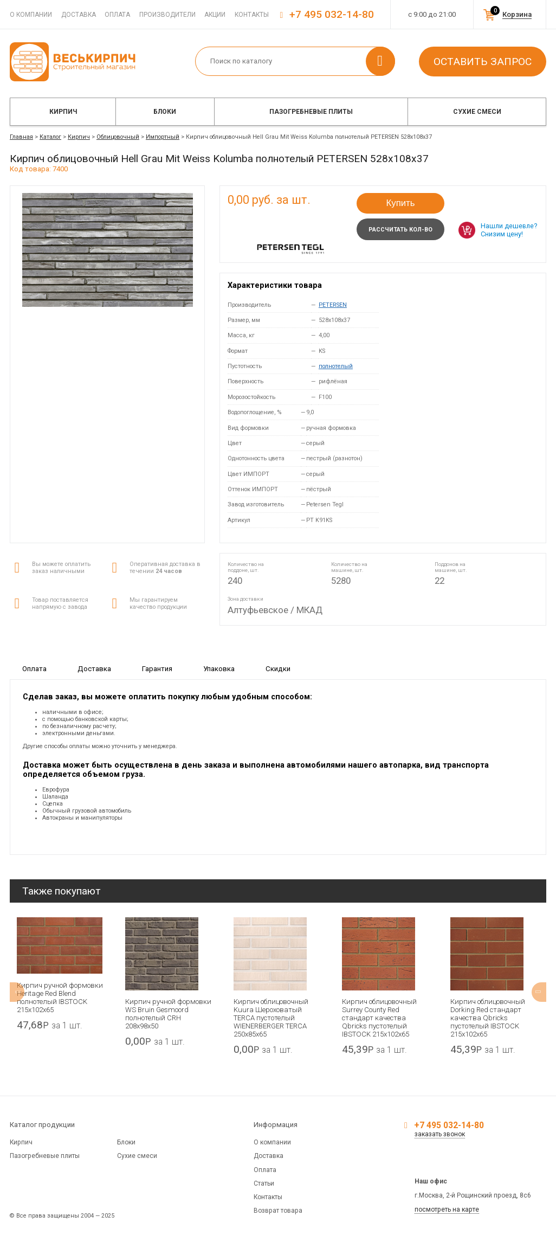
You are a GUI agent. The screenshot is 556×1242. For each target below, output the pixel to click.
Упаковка (219, 669)
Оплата (117, 14)
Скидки (278, 669)
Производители (167, 14)
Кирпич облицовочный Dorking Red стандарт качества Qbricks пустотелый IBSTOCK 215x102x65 (487, 1018)
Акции (214, 14)
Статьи (264, 1183)
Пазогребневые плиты (311, 111)
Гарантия (157, 669)
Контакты (252, 14)
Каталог (50, 136)
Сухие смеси (477, 111)
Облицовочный (117, 136)
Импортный (162, 136)
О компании (31, 14)
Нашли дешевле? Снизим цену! (509, 230)
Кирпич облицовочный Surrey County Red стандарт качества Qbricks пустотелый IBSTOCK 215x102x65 (379, 1018)
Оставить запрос (483, 61)
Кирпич (63, 111)
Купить (400, 203)
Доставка (78, 14)
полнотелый (336, 366)
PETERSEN (333, 304)
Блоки (164, 111)
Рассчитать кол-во (400, 229)
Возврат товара (278, 1210)
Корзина (517, 14)
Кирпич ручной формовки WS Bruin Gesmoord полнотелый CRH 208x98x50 (168, 1014)
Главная (21, 136)
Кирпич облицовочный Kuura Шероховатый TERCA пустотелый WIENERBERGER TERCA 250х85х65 (271, 1018)
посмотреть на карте (447, 1209)
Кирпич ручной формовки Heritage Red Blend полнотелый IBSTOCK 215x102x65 (60, 997)
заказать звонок (440, 1134)
